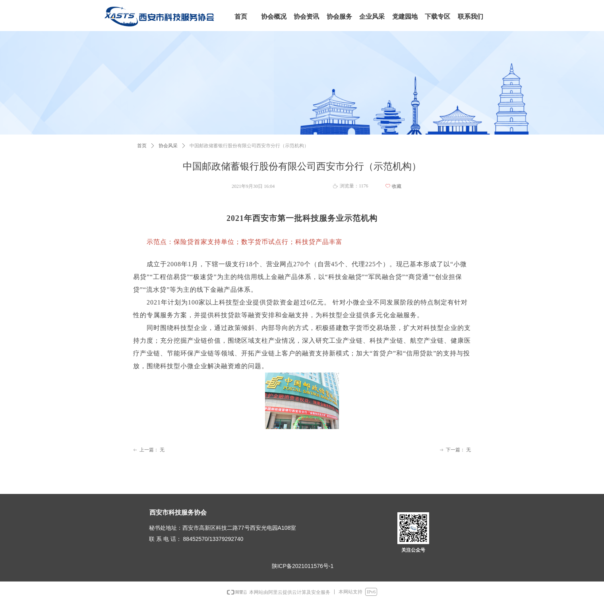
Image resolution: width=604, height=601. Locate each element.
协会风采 (168, 145)
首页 (142, 145)
